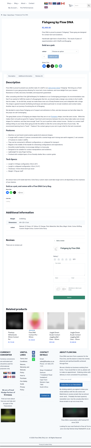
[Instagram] (33, 357)
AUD (58, 3)
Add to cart (53, 56)
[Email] (76, 282)
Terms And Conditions (23, 362)
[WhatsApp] (33, 361)
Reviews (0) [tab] (39, 76)
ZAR (46, 3)
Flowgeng (55, 116)
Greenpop (8, 397)
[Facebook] (33, 354)
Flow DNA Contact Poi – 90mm (33, 337)
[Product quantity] (44, 56)
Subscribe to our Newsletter (71, 387)
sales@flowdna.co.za (47, 363)
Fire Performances (26, 8)
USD (50, 3)
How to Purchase (23, 379)
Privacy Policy (22, 390)
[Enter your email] (75, 381)
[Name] (60, 282)
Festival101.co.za (84, 431)
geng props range (55, 88)
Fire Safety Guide (23, 384)
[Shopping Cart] (71, 5)
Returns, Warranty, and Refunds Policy (24, 371)
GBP (46, 7)
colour (44, 51)
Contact (31, 3)
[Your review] (68, 272)
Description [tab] (12, 76)
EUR (54, 3)
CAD (63, 3)
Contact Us (45, 398)
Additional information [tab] (26, 76)
